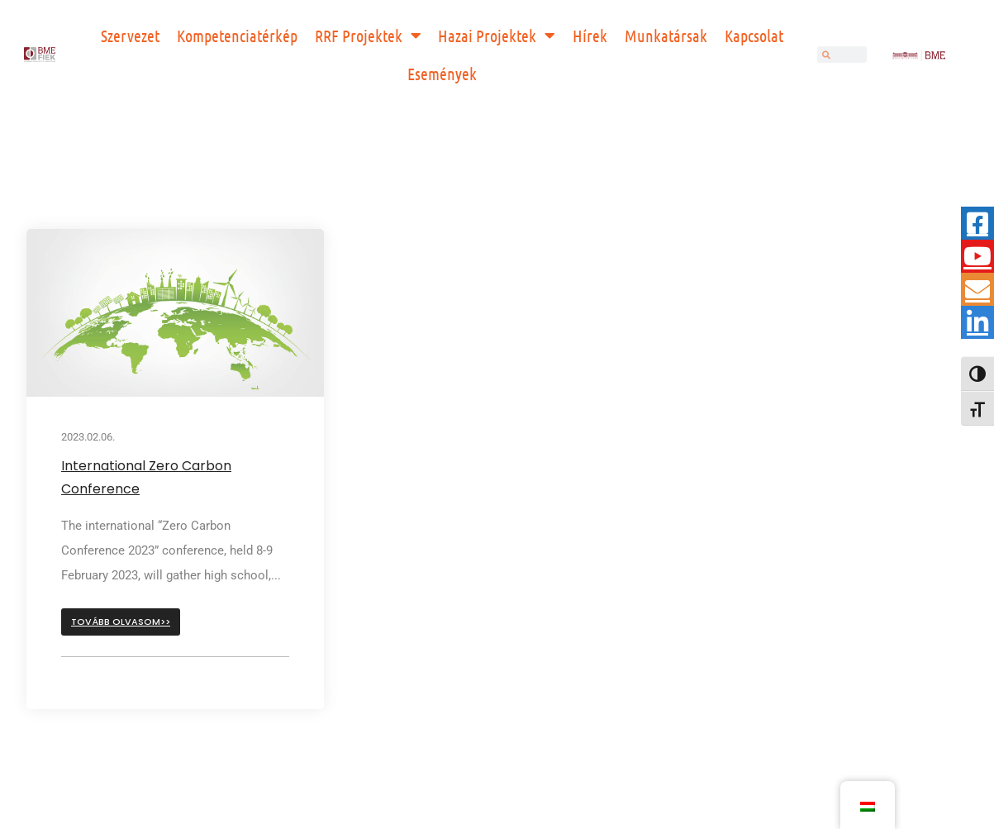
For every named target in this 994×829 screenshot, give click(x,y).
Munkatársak (666, 35)
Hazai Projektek (496, 35)
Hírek (590, 35)
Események (442, 73)
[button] (120, 622)
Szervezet (130, 35)
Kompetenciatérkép (237, 35)
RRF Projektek (368, 35)
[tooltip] (977, 223)
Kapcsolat (754, 35)
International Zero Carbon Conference (146, 477)
